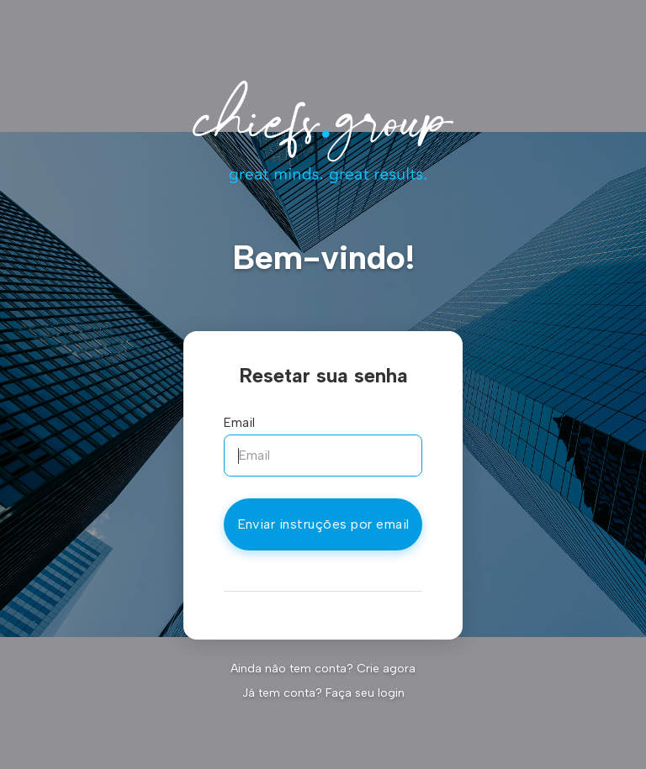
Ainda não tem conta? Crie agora (323, 668)
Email (239, 422)
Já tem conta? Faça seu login (323, 693)
